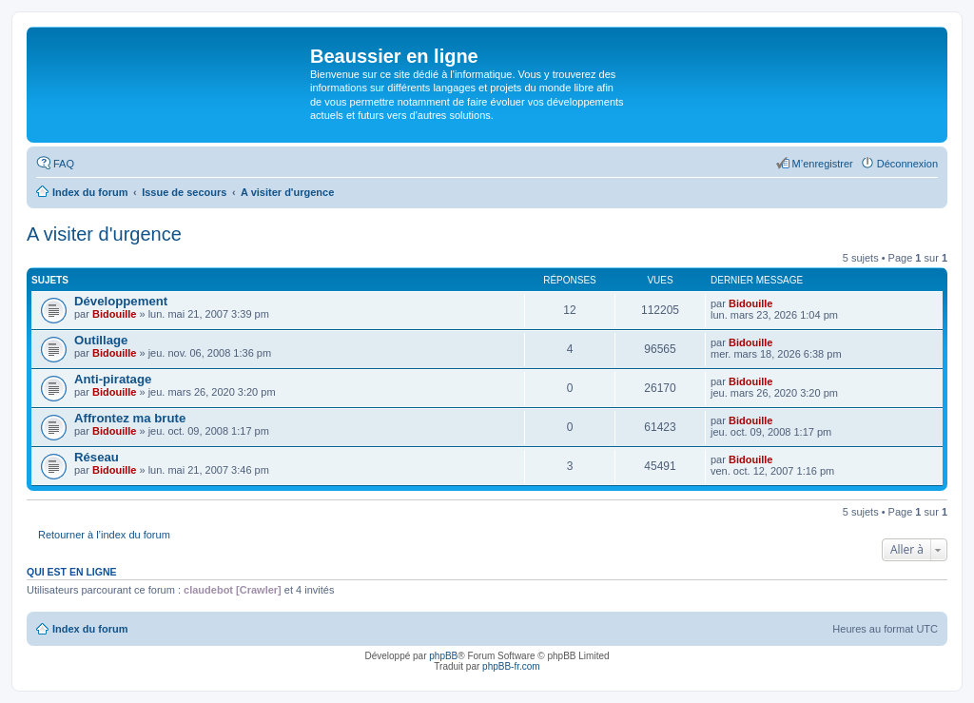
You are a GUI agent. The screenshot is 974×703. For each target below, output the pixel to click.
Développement (120, 301)
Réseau (96, 457)
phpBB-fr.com (511, 666)
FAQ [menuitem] (63, 163)
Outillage (100, 340)
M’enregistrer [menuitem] (822, 163)
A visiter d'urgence (104, 234)
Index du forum (89, 629)
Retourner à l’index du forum (104, 534)
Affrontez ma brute (129, 418)
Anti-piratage (112, 379)
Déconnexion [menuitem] (907, 163)
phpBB (443, 656)
